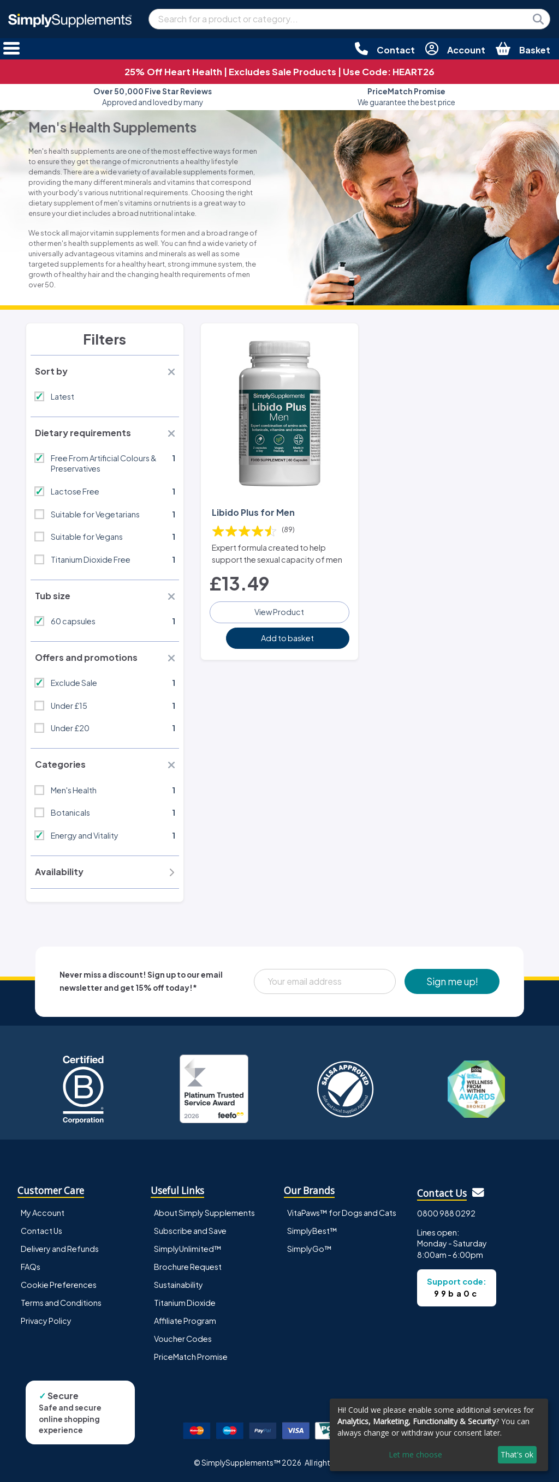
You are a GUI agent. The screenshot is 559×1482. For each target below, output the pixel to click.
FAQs (30, 1267)
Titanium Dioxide (185, 1303)
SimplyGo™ (309, 1249)
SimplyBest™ (312, 1231)
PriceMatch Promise (191, 1356)
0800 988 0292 (446, 1213)
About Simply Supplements (204, 1213)
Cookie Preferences (59, 1285)
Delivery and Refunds (60, 1249)
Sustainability (178, 1285)
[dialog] (439, 1435)
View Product (279, 612)
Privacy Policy (46, 1321)
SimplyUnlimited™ (188, 1249)
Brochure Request (188, 1267)
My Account (42, 1213)
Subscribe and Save (190, 1231)
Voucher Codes (183, 1339)
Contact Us (41, 1231)
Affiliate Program (185, 1321)
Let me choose (415, 1454)
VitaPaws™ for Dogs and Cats (341, 1213)
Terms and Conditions (61, 1303)
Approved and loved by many (152, 97)
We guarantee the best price (406, 97)
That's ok (517, 1454)
